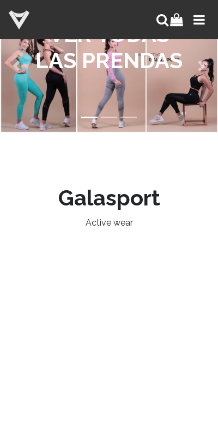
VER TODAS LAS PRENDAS (109, 47)
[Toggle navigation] (198, 20)
